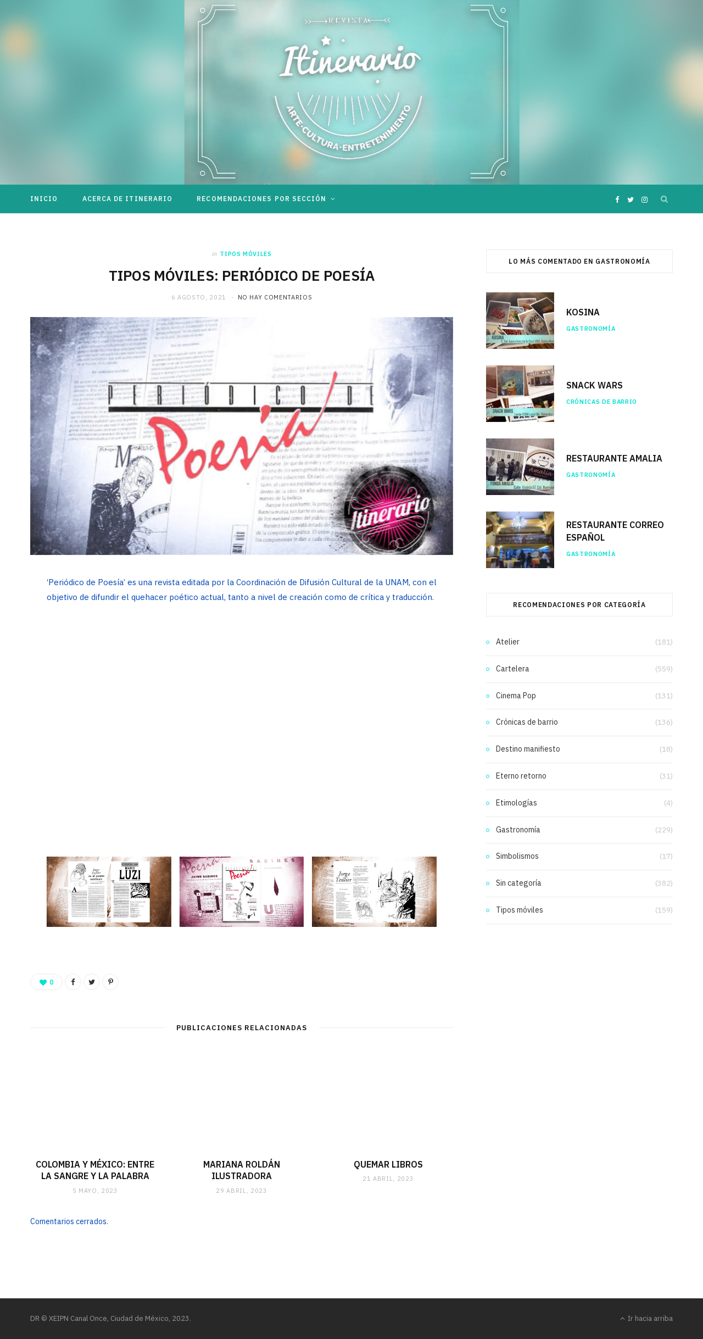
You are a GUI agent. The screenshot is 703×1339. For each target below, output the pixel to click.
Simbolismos (517, 856)
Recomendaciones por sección (261, 199)
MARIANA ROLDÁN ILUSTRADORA (241, 1170)
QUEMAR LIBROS (388, 1164)
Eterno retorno (521, 776)
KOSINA (583, 312)
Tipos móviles (246, 254)
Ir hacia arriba (646, 1318)
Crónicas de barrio (601, 401)
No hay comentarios (275, 297)
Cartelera (512, 669)
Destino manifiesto (528, 749)
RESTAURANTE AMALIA (614, 458)
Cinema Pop (516, 696)
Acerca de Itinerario (127, 199)
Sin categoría (519, 883)
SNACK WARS (594, 385)
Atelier (508, 642)
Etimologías (516, 803)
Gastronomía (590, 328)
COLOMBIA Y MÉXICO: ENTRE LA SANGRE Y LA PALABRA (95, 1170)
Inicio (44, 199)
